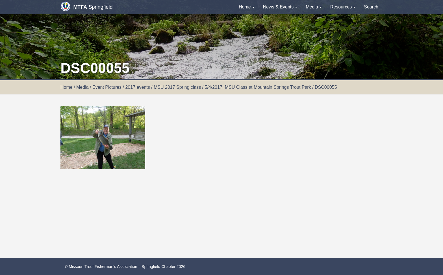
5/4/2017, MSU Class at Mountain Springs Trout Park (258, 87)
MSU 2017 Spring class (177, 87)
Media (314, 7)
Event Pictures (106, 87)
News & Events (280, 7)
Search (371, 7)
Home (247, 7)
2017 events (137, 87)
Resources (342, 7)
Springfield (86, 6)
